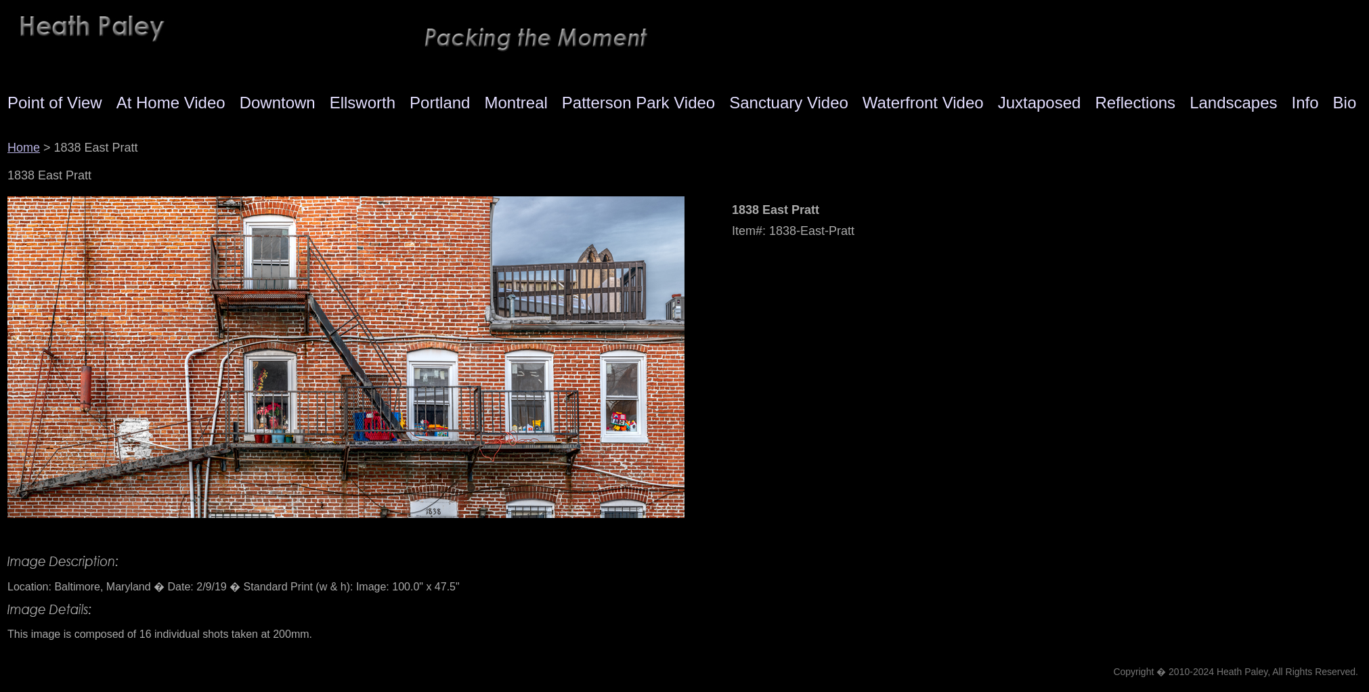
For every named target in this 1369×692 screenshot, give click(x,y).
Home (23, 147)
